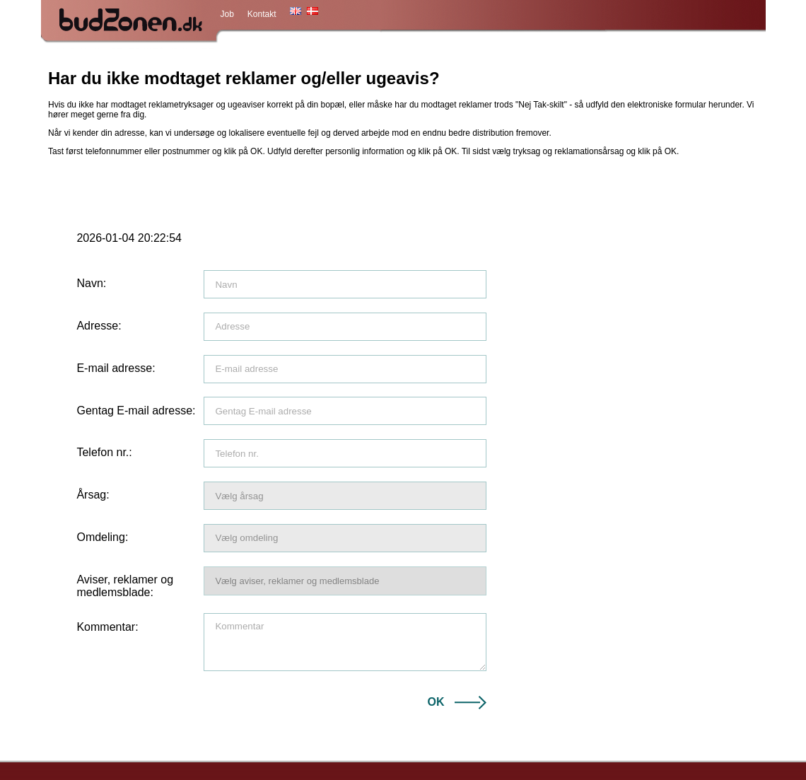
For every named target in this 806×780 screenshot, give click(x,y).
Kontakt (261, 14)
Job (227, 14)
